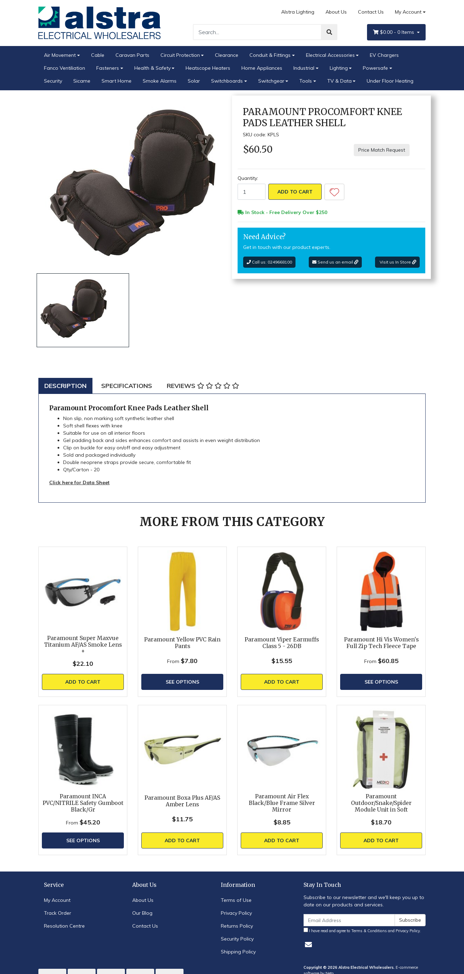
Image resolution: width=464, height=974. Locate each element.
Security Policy (237, 939)
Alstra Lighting (297, 12)
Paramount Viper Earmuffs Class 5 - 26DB (282, 642)
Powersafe (375, 68)
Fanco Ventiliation (64, 68)
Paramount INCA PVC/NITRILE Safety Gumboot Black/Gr (83, 803)
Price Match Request (381, 150)
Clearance (226, 55)
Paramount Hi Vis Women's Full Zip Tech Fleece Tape (381, 642)
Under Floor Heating (390, 81)
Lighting (339, 68)
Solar (194, 81)
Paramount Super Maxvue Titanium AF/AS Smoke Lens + (83, 645)
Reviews (203, 386)
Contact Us (371, 12)
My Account (57, 900)
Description (65, 386)
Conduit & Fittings (270, 55)
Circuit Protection (180, 55)
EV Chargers (384, 55)
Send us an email (335, 262)
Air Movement (60, 55)
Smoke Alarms (160, 81)
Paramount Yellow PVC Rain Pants (182, 642)
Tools (305, 81)
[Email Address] (349, 920)
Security (53, 81)
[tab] (65, 386)
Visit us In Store (397, 262)
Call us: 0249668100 (269, 262)
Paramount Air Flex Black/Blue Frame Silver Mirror (282, 803)
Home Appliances (261, 68)
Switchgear (271, 81)
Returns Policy (237, 926)
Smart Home (117, 81)
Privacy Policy (236, 913)
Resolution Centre (64, 926)
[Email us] (308, 944)
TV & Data (339, 81)
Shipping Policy (238, 952)
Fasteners (107, 68)
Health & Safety (152, 68)
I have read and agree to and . (362, 930)
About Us (336, 12)
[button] (334, 192)
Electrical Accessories (330, 55)
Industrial (303, 68)
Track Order (57, 913)
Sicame (81, 81)
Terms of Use (236, 900)
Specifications (126, 386)
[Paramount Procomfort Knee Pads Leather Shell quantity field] (251, 192)
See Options (182, 682)
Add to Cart (295, 192)
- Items (394, 32)
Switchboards (227, 81)
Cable (97, 55)
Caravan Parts (132, 55)
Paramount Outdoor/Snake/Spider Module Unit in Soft (381, 803)
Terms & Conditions (369, 930)
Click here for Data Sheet (79, 482)
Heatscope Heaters (208, 68)
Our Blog (142, 913)
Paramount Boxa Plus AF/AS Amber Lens (182, 801)
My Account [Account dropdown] (408, 12)
